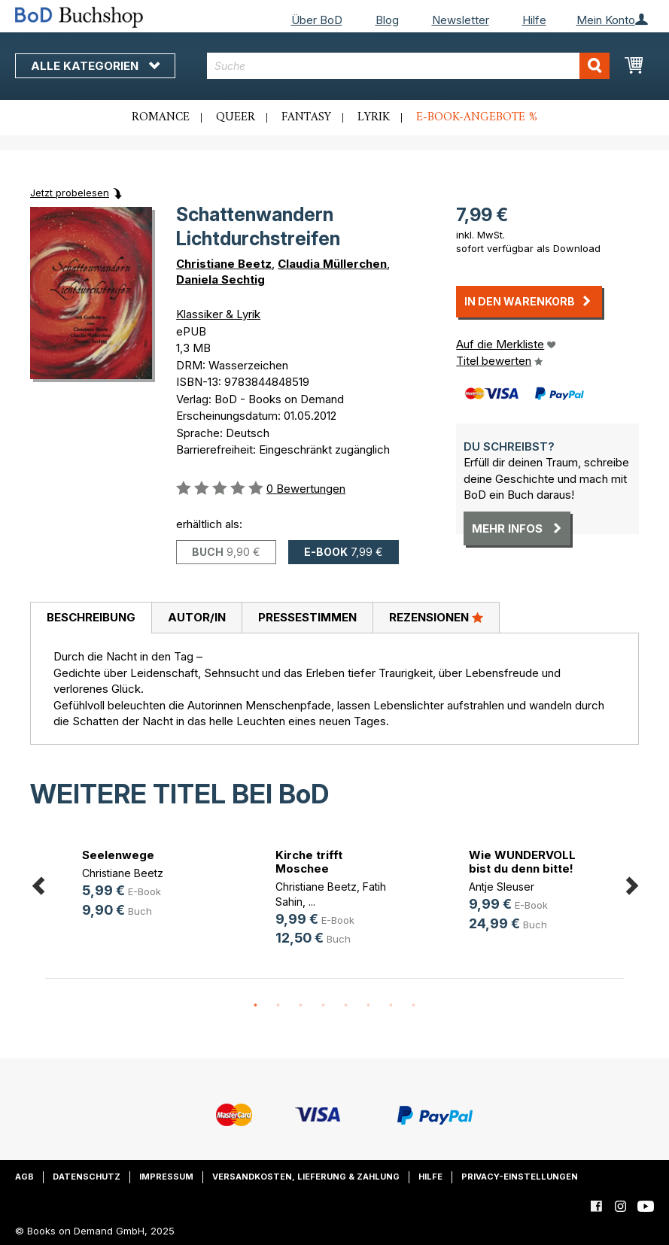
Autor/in (197, 617)
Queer (235, 117)
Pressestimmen (307, 617)
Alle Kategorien (95, 66)
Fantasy (306, 117)
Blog (387, 20)
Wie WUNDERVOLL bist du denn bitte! (522, 862)
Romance (161, 117)
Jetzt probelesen (69, 193)
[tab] (90, 618)
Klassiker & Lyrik (218, 314)
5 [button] (346, 1005)
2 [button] (278, 1005)
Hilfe (534, 20)
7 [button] (391, 1005)
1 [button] (255, 1005)
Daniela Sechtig (220, 279)
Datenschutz (86, 1176)
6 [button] (368, 1005)
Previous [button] (37, 883)
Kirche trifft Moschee (308, 862)
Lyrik (373, 117)
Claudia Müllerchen (332, 264)
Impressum (166, 1176)
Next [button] (631, 883)
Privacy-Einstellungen (519, 1176)
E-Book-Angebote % (476, 117)
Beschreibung (91, 617)
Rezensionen (436, 617)
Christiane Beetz (224, 264)
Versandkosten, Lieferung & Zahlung (306, 1176)
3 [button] (301, 1005)
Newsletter (460, 20)
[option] (142, 885)
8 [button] (413, 1005)
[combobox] (408, 66)
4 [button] (323, 1005)
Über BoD (316, 20)
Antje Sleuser (501, 886)
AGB (24, 1176)
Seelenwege (118, 855)
